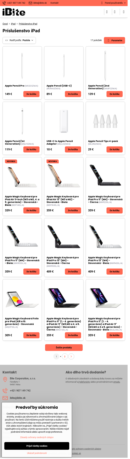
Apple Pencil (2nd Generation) (98, 87)
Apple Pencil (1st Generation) (15, 143)
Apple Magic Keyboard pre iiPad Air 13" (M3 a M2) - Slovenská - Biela (63, 199)
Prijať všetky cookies (36, 446)
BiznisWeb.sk (74, 453)
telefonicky (84, 382)
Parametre (114, 40)
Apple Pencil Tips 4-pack (103, 141)
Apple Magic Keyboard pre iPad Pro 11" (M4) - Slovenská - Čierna (105, 199)
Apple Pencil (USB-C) (59, 85)
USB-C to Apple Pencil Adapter (60, 143)
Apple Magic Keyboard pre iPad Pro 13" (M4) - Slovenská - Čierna (63, 260)
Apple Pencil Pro (14, 85)
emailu (116, 382)
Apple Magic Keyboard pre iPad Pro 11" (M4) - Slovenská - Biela (22, 260)
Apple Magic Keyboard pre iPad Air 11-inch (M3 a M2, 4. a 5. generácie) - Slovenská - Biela (22, 201)
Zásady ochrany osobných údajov (84, 449)
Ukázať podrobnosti (37, 453)
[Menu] (124, 12)
